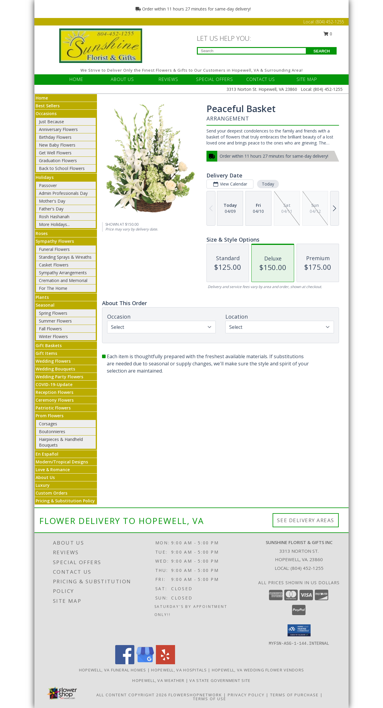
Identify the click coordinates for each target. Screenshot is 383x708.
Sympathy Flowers (55, 241)
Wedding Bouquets (55, 369)
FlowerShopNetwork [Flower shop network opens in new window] (195, 695)
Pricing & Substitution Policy (65, 501)
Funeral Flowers (54, 249)
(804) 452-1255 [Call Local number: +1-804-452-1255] (330, 22)
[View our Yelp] (165, 662)
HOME (76, 79)
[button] (299, 630)
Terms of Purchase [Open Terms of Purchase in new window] (294, 695)
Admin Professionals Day (63, 193)
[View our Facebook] (124, 662)
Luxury (43, 485)
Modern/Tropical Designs (62, 462)
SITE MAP (307, 79)
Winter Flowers (53, 336)
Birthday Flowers (55, 137)
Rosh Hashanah (54, 216)
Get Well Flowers (55, 153)
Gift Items (46, 353)
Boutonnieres (52, 431)
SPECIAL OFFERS (214, 79)
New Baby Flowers (57, 145)
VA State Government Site (219, 680)
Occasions (46, 113)
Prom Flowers (49, 415)
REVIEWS (168, 79)
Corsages (48, 424)
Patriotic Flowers (53, 408)
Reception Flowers (54, 392)
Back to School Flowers (62, 168)
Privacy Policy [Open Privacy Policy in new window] (246, 695)
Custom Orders (51, 493)
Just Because (51, 121)
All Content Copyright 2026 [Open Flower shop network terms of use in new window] (131, 695)
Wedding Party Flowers (59, 376)
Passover (48, 185)
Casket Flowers (54, 265)
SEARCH (322, 51)
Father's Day (51, 209)
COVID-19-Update (54, 384)
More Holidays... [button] (54, 224)
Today (268, 184)
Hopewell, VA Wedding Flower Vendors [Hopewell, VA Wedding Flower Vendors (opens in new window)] (258, 670)
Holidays (45, 177)
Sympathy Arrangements (63, 272)
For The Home (53, 288)
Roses (42, 233)
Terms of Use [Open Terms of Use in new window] (209, 698)
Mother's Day (52, 201)
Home (42, 98)
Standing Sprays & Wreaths (65, 257)
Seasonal (45, 305)
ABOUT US (122, 79)
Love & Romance (53, 469)
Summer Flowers (55, 321)
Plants (42, 297)
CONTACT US (260, 79)
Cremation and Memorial (63, 280)
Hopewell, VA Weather (158, 680)
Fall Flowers (50, 329)
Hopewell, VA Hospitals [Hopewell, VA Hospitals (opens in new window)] (179, 670)
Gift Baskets (49, 345)
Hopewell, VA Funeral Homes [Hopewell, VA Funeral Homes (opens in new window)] (112, 670)
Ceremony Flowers (55, 400)
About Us (45, 477)
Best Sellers (48, 106)
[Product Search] (252, 51)
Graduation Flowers (58, 160)
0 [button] (327, 34)
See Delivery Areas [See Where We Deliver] (305, 520)
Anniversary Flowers (58, 129)
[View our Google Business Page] (145, 662)
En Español (47, 454)
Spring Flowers (53, 313)
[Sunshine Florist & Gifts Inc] (101, 45)
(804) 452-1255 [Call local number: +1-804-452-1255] (307, 568)
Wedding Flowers (53, 361)
